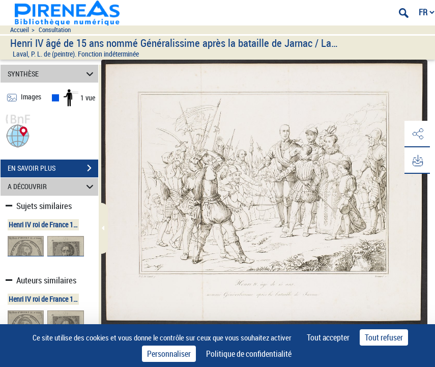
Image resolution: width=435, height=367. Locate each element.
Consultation (55, 29)
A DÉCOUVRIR (52, 187)
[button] (18, 135)
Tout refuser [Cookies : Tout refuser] (384, 337)
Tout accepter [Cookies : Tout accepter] (328, 337)
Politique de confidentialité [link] (249, 353)
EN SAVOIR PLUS (53, 168)
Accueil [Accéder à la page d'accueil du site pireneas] (19, 29)
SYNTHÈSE (52, 74)
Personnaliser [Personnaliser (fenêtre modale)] (169, 353)
